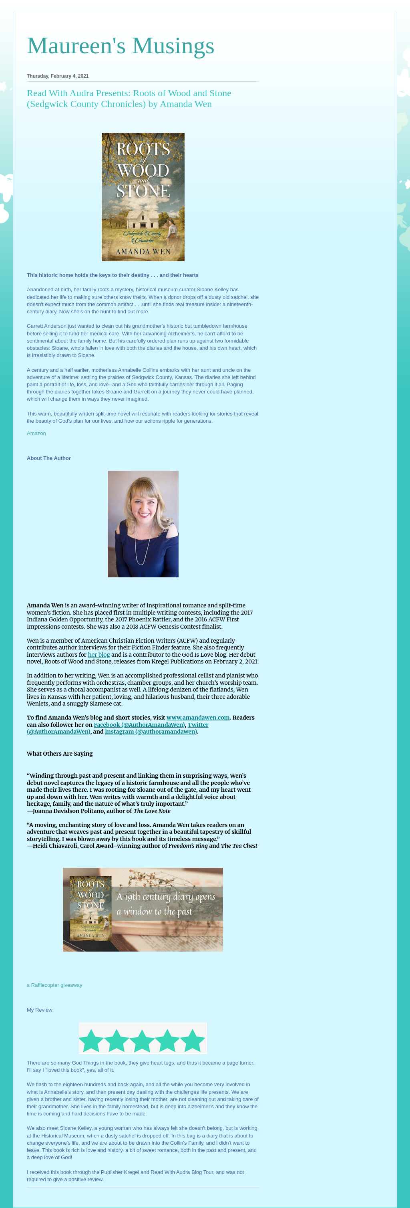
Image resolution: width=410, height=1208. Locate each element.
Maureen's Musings (121, 45)
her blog (99, 654)
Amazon (36, 433)
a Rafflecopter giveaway (54, 985)
